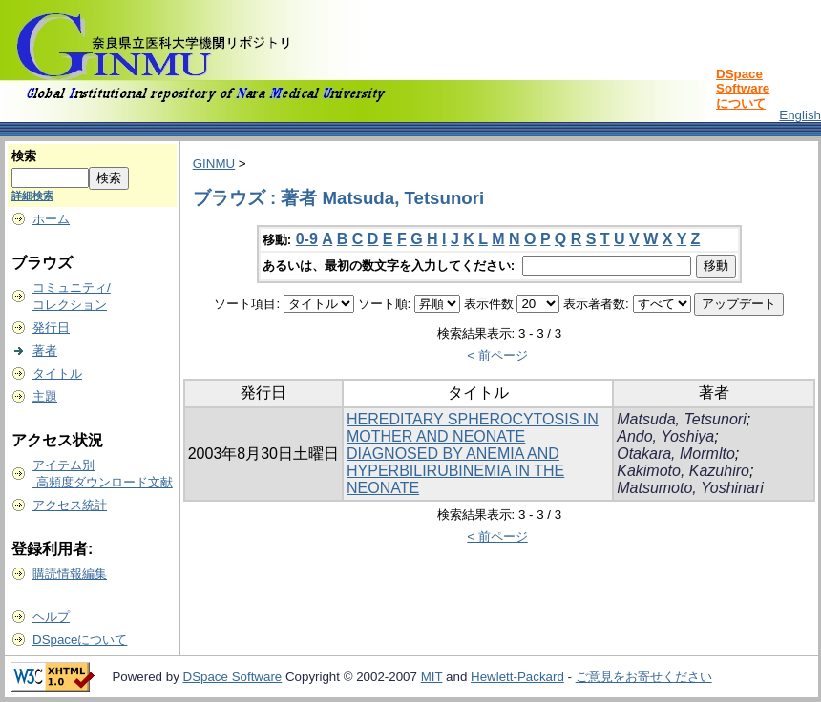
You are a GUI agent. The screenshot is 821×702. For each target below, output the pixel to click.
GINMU (214, 163)
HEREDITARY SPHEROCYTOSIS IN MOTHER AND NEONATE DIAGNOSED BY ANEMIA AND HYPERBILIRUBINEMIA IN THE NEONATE (473, 453)
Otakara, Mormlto (676, 453)
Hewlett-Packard (517, 677)
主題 (44, 396)
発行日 (51, 327)
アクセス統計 (69, 505)
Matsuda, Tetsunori (681, 419)
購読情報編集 (69, 574)
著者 (44, 350)
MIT (432, 677)
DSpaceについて (79, 639)
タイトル (57, 373)
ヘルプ (51, 616)
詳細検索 (32, 195)
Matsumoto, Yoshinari (690, 488)
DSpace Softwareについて (742, 89)
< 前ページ (497, 355)
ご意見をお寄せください (644, 677)
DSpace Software (233, 677)
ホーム (51, 219)
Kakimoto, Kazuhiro (683, 471)
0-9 (307, 239)
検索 (23, 156)
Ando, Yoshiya (665, 436)
